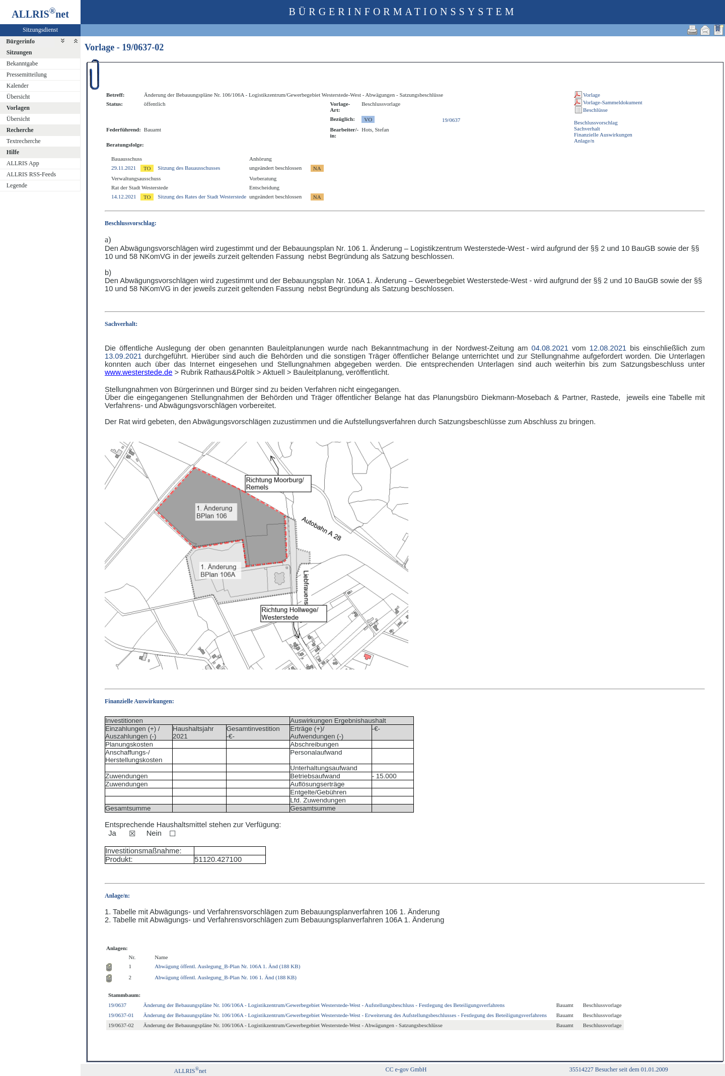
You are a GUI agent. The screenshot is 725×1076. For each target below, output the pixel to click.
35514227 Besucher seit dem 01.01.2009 (618, 1069)
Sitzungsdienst (40, 29)
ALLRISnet (190, 1070)
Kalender (18, 85)
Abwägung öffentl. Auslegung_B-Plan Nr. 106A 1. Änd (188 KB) (227, 966)
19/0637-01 (121, 1015)
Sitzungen (19, 52)
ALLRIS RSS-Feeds (31, 174)
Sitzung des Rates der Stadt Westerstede (202, 196)
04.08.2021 (550, 348)
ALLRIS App (23, 163)
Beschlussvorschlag (596, 122)
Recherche (20, 129)
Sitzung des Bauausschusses (189, 168)
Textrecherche (24, 141)
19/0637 (451, 120)
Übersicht (18, 96)
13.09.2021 (123, 356)
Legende (17, 185)
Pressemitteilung (27, 74)
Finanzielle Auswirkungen (603, 134)
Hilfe (13, 152)
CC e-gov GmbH (405, 1069)
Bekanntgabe (22, 63)
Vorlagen (18, 107)
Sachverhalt (587, 128)
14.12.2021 (123, 196)
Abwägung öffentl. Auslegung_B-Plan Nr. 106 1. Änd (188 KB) (226, 977)
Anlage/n (584, 141)
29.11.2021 (123, 168)
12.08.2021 (608, 348)
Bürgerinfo (20, 41)
